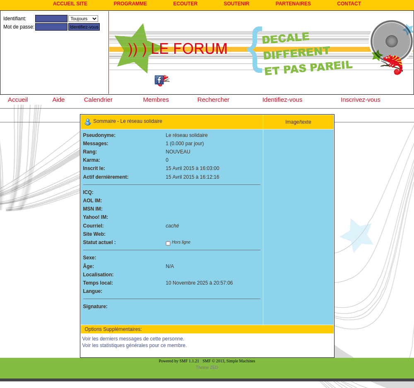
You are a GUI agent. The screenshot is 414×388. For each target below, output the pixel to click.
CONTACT (349, 4)
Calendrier (98, 99)
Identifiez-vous (282, 99)
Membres (156, 99)
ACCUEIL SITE (70, 4)
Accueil (18, 99)
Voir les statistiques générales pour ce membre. (134, 345)
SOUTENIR (236, 4)
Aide (58, 99)
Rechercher (213, 99)
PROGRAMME (130, 4)
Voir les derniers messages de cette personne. (133, 339)
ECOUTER (185, 4)
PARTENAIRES (293, 4)
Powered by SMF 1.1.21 (179, 361)
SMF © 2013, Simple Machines (228, 361)
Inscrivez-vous (360, 99)
